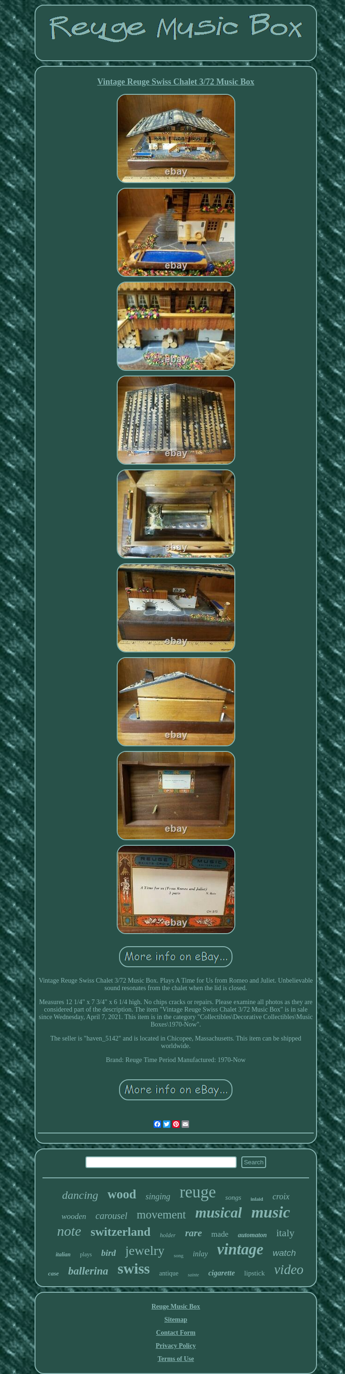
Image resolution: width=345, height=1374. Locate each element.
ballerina (88, 1271)
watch (284, 1253)
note (69, 1231)
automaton (252, 1235)
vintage (240, 1249)
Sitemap (175, 1319)
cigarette (221, 1273)
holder (168, 1235)
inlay (200, 1254)
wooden (74, 1216)
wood (121, 1194)
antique (168, 1273)
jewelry (144, 1250)
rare (193, 1233)
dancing (80, 1195)
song (178, 1255)
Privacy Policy (176, 1345)
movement (161, 1214)
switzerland (121, 1232)
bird (108, 1253)
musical (218, 1212)
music (270, 1212)
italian (63, 1254)
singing (158, 1196)
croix (281, 1196)
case (53, 1273)
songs (233, 1197)
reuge (198, 1192)
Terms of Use (175, 1358)
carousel (111, 1216)
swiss (134, 1268)
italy (285, 1233)
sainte (193, 1274)
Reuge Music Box (175, 1306)
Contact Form (175, 1332)
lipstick (254, 1273)
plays (86, 1254)
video (288, 1269)
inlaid (257, 1199)
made (220, 1234)
